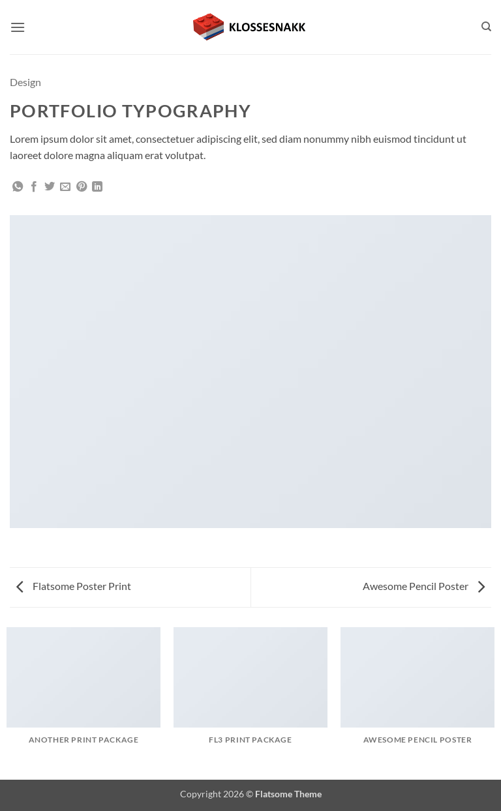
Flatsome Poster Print (73, 586)
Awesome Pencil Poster (424, 586)
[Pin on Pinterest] (81, 187)
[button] (17, 27)
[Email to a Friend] (65, 187)
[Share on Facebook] (34, 187)
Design (25, 82)
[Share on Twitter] (49, 187)
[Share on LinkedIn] (97, 187)
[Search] (486, 26)
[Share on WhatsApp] (17, 187)
